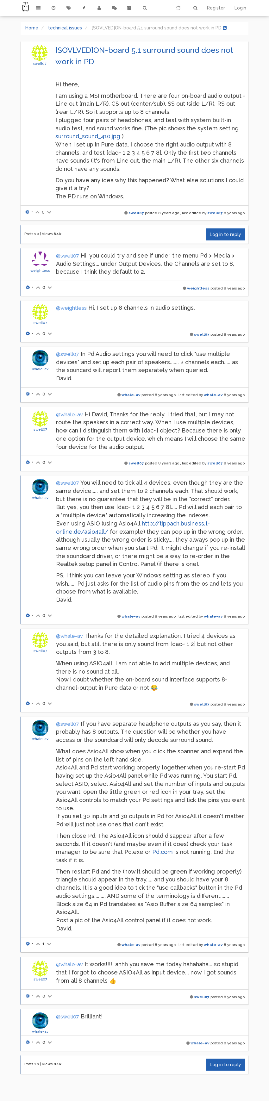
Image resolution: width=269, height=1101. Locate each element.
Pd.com (162, 852)
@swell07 (67, 256)
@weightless (71, 308)
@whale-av (69, 415)
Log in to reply (225, 234)
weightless (40, 270)
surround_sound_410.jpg (87, 136)
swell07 (40, 63)
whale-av (40, 369)
